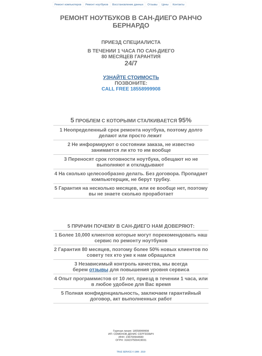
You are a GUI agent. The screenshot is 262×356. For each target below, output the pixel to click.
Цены (164, 4)
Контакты (178, 4)
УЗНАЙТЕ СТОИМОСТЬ (131, 77)
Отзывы (152, 4)
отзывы (98, 269)
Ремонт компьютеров (67, 4)
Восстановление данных (127, 4)
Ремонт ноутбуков (96, 4)
